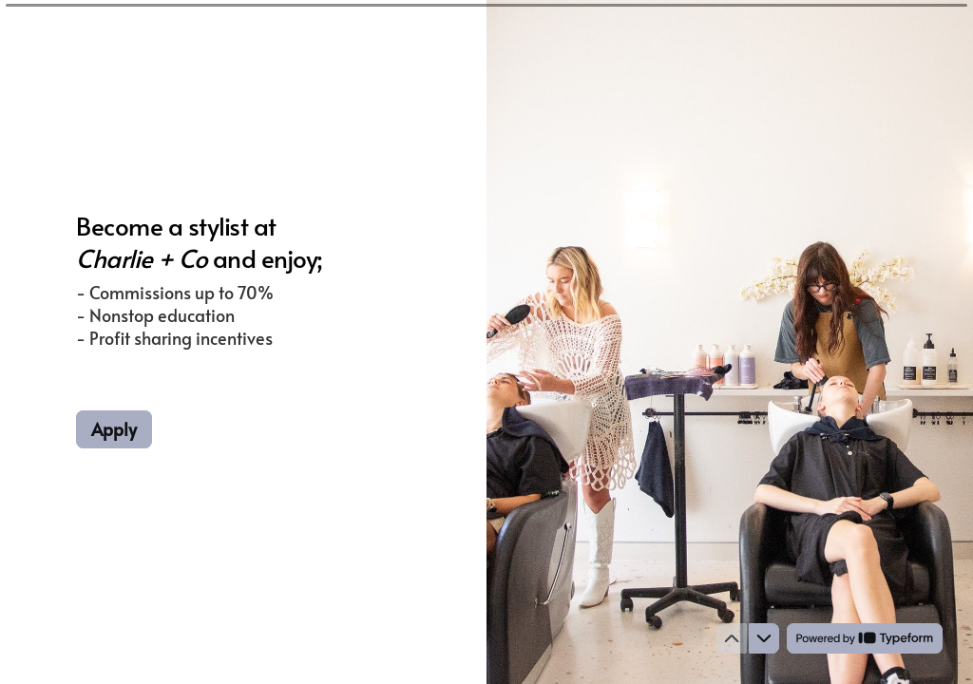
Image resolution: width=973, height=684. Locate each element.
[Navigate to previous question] (731, 638)
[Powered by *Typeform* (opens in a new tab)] (865, 638)
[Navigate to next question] (764, 638)
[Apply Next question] (114, 429)
